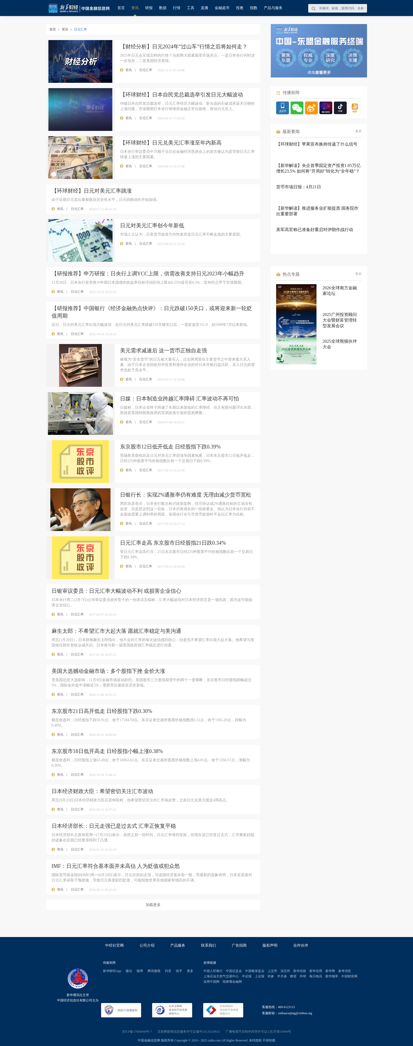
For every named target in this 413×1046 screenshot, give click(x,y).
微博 (140, 971)
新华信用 (315, 971)
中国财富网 (349, 976)
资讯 (135, 8)
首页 (121, 8)
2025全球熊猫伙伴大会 (340, 344)
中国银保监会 (254, 971)
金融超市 (222, 8)
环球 (303, 976)
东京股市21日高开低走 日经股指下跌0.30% (102, 711)
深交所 (285, 971)
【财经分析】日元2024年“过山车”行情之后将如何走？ (184, 46)
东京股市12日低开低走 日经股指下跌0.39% (170, 447)
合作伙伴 (300, 945)
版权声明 (270, 945)
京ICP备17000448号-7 (137, 1031)
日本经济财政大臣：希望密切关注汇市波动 (102, 791)
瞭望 (293, 976)
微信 (129, 971)
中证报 (247, 976)
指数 (253, 8)
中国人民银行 (213, 971)
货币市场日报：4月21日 (298, 187)
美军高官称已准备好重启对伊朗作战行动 (314, 229)
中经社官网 (114, 945)
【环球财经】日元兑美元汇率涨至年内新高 (171, 143)
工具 (190, 8)
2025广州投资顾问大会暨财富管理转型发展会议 (340, 320)
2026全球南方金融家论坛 (340, 291)
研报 (149, 8)
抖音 (168, 971)
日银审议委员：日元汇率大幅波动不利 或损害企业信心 (116, 591)
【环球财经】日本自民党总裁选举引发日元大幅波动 (181, 94)
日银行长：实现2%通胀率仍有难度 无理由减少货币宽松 (186, 495)
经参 (271, 976)
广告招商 (239, 945)
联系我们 (208, 945)
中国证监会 (234, 971)
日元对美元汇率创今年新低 (152, 225)
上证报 (259, 976)
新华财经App (112, 971)
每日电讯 (315, 976)
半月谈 (282, 976)
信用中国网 (211, 981)
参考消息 (344, 971)
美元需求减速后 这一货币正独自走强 (163, 350)
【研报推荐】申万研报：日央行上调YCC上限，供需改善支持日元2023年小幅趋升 (148, 273)
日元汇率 (77, 209)
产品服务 (177, 945)
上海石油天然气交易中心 (221, 976)
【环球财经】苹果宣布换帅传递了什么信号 (316, 144)
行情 (176, 8)
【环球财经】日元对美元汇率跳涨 (92, 191)
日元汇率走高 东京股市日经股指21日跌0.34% (173, 543)
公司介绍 (147, 945)
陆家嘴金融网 (232, 981)
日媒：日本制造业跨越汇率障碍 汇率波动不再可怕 (179, 398)
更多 (358, 131)
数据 (163, 8)
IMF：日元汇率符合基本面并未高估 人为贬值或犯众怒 (116, 866)
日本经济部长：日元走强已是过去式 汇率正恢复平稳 (114, 826)
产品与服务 (273, 8)
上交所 (272, 971)
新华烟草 (331, 976)
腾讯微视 (154, 971)
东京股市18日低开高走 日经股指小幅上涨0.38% (107, 751)
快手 (179, 971)
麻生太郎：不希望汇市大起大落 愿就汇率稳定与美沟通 (116, 631)
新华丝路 (299, 971)
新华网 (330, 971)
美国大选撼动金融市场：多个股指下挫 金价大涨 (108, 671)
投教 (240, 8)
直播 (204, 8)
